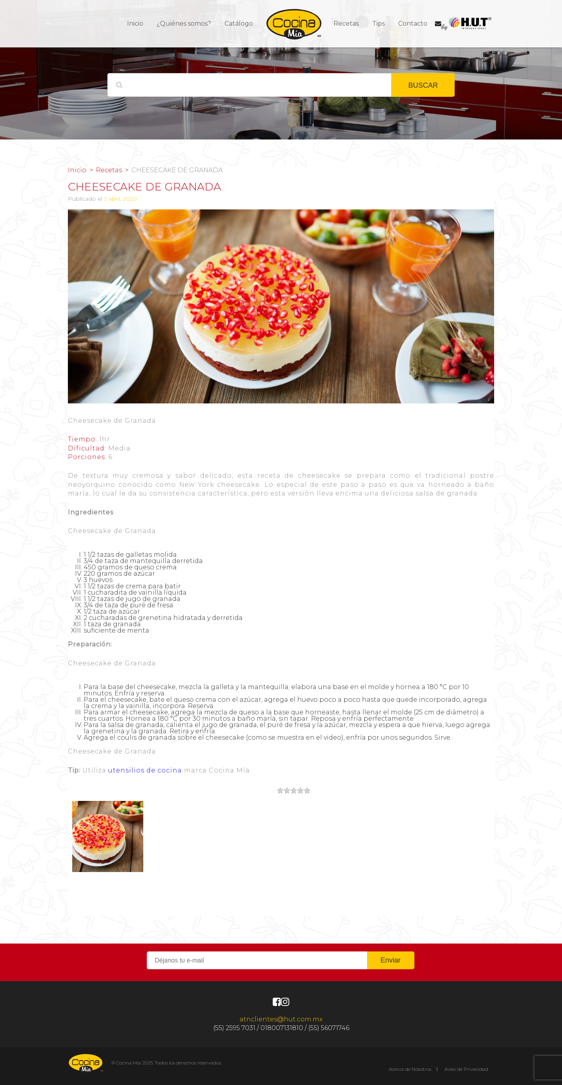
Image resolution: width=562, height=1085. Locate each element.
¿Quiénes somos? (184, 23)
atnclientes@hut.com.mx (281, 1019)
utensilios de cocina (145, 770)
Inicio (135, 23)
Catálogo (239, 23)
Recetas (346, 23)
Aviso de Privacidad (466, 1069)
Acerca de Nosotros (410, 1069)
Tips (378, 23)
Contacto (412, 23)
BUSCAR (423, 85)
